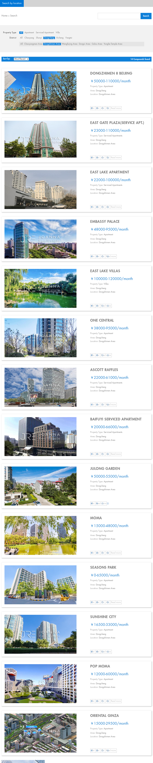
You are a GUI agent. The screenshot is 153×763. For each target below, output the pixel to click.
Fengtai (69, 38)
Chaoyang (29, 38)
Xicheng (60, 38)
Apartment (29, 32)
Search (13, 16)
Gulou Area (97, 44)
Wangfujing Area (69, 44)
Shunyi (39, 38)
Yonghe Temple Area (113, 44)
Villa (58, 32)
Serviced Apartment (45, 32)
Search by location (12, 3)
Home (4, 16)
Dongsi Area (84, 44)
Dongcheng (49, 38)
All (21, 32)
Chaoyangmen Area (33, 44)
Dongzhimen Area (52, 44)
